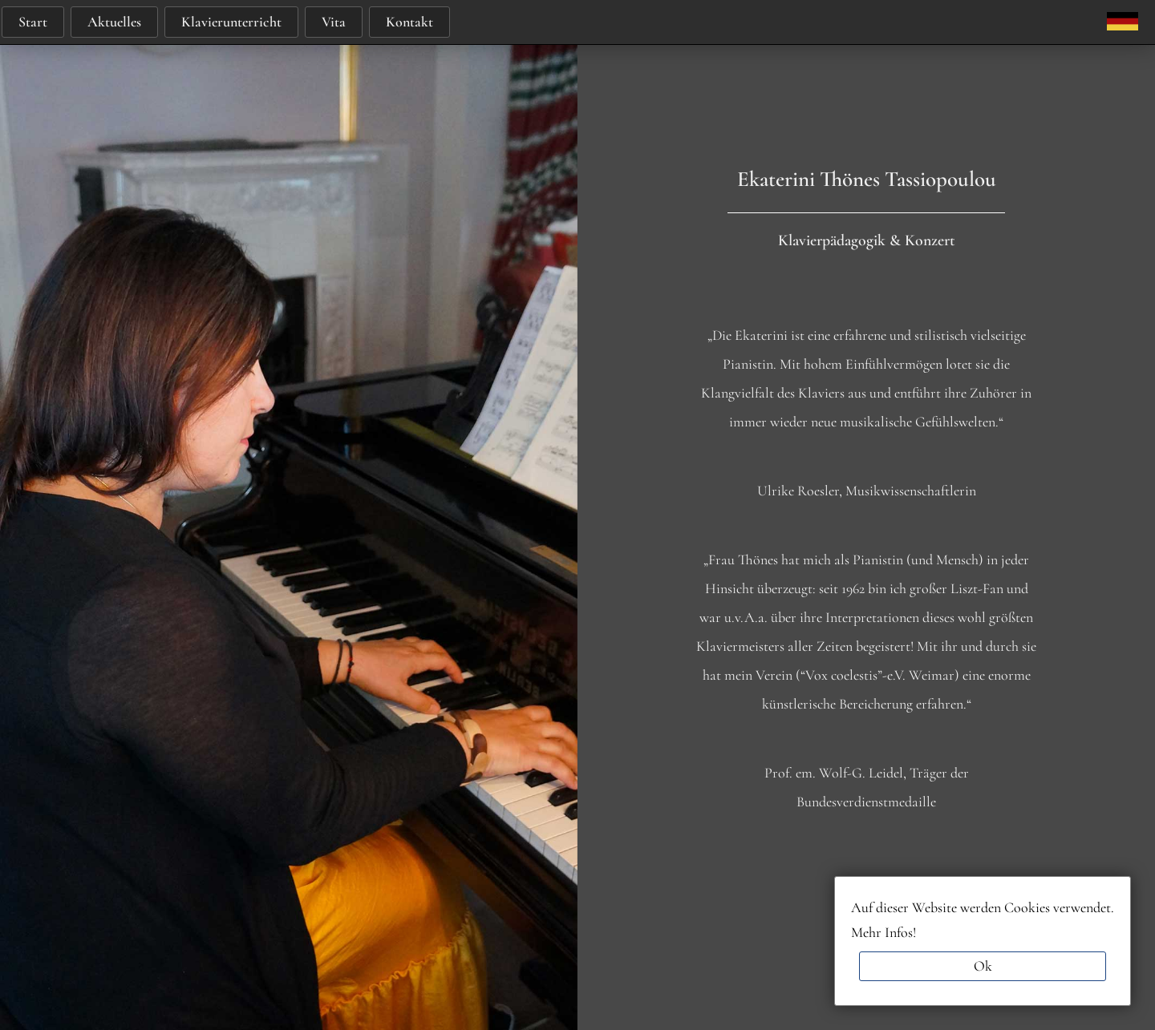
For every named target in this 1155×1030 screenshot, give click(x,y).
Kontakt (409, 21)
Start (32, 21)
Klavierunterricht (231, 21)
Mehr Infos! (883, 932)
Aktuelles (114, 21)
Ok (983, 966)
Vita (334, 21)
